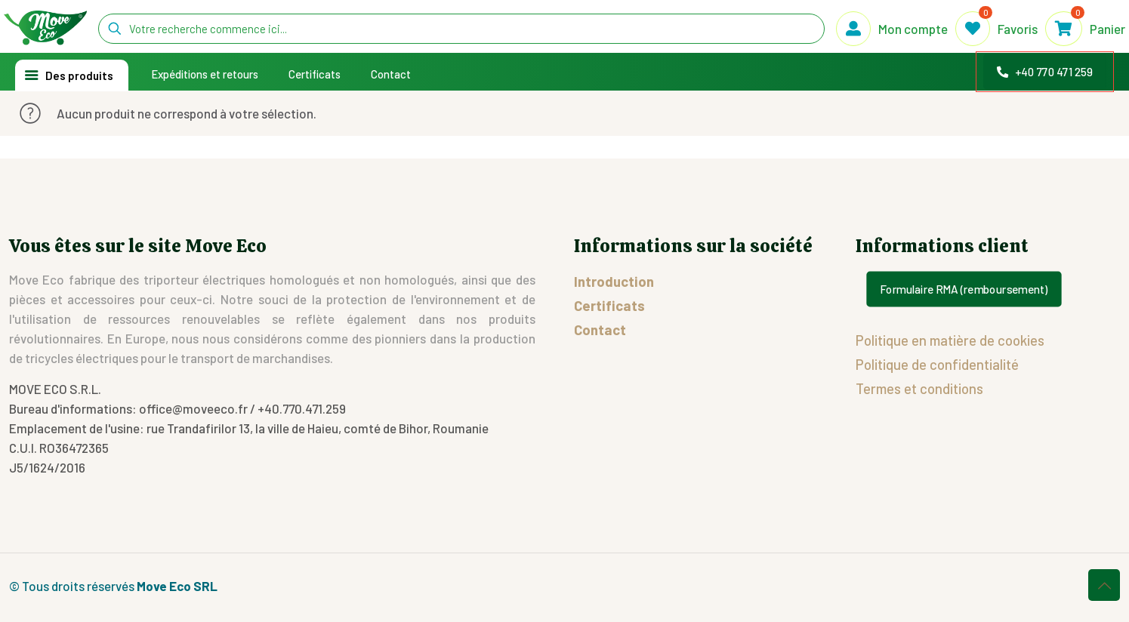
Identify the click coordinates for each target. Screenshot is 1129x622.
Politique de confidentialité (937, 364)
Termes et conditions (919, 388)
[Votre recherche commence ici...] (461, 29)
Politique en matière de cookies (950, 340)
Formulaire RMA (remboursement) (964, 289)
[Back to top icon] (1104, 585)
